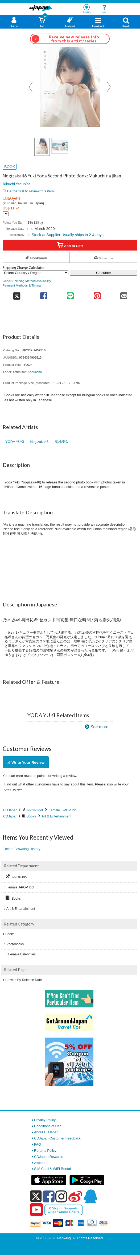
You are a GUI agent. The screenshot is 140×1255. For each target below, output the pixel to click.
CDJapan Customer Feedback (57, 1138)
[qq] (90, 1196)
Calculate (103, 273)
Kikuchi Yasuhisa (16, 183)
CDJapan (10, 810)
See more (99, 727)
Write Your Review (25, 762)
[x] (36, 1196)
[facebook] (49, 1196)
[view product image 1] (42, 147)
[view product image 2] (59, 146)
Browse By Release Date (23, 980)
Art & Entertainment (56, 816)
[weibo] (75, 1196)
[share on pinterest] (97, 294)
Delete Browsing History (21, 849)
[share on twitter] (16, 294)
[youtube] (36, 1210)
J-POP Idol (35, 810)
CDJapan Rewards (48, 1157)
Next (109, 87)
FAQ (37, 1144)
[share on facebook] (43, 294)
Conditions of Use (47, 1126)
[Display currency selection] (6, 213)
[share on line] (70, 294)
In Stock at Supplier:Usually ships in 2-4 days (65, 235)
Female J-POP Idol (62, 810)
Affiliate (39, 1163)
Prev (31, 87)
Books (31, 816)
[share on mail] (123, 294)
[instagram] (61, 1196)
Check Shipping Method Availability (27, 281)
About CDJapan (46, 1132)
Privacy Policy (45, 1120)
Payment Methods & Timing (22, 285)
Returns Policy (45, 1151)
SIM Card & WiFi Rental (52, 1169)
